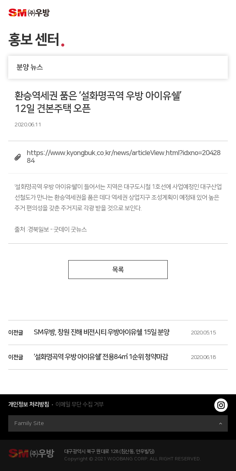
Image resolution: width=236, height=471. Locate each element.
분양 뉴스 (122, 67)
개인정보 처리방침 (28, 404)
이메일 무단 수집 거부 (80, 404)
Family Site (118, 423)
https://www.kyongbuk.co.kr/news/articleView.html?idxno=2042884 (123, 157)
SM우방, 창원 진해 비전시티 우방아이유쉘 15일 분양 (101, 332)
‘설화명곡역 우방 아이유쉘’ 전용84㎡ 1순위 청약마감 (101, 357)
